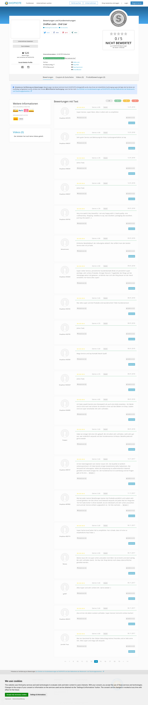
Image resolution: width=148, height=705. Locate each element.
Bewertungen (48, 77)
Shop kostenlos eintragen (110, 3)
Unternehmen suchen (44, 3)
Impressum (8, 699)
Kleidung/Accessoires (50, 28)
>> (127, 661)
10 (77, 661)
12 (87, 661)
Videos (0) (80, 77)
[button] (47, 32)
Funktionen (30, 3)
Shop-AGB (76, 65)
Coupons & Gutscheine (65, 77)
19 (119, 661)
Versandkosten (77, 69)
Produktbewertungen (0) (95, 77)
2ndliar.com (76, 62)
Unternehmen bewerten (25, 41)
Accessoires (63, 28)
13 (91, 661)
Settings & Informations (38, 694)
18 (114, 661)
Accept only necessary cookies (17, 694)
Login (126, 3)
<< (65, 661)
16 (105, 661)
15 (100, 661)
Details (105, 107)
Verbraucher (76, 3)
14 (96, 661)
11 (82, 661)
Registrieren (137, 3)
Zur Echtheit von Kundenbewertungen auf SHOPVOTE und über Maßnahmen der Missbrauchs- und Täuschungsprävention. (70, 671)
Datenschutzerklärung (19, 699)
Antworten (132, 123)
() (130, 117)
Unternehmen (90, 3)
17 (110, 661)
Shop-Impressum (78, 67)
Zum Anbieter (25, 46)
